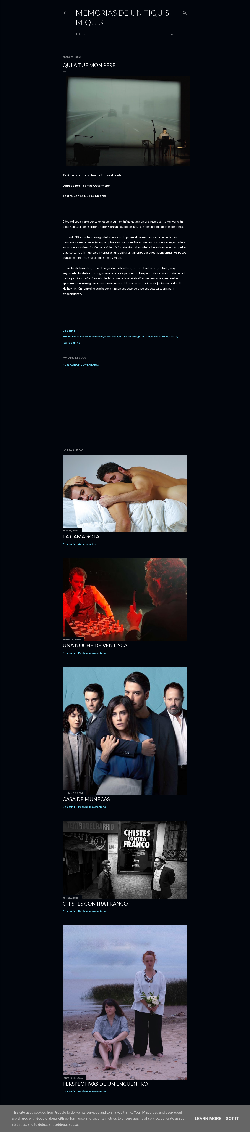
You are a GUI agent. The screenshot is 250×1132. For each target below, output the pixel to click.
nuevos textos (159, 336)
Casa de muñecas (86, 799)
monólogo (134, 336)
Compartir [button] (69, 330)
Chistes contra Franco (95, 903)
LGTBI (123, 336)
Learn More (208, 1118)
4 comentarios (87, 544)
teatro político (71, 342)
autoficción (111, 336)
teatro (173, 336)
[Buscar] (184, 12)
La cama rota (81, 536)
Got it (232, 1118)
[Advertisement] (125, 407)
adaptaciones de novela (89, 336)
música (146, 336)
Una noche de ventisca (95, 645)
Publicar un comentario (81, 364)
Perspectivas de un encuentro (105, 1084)
